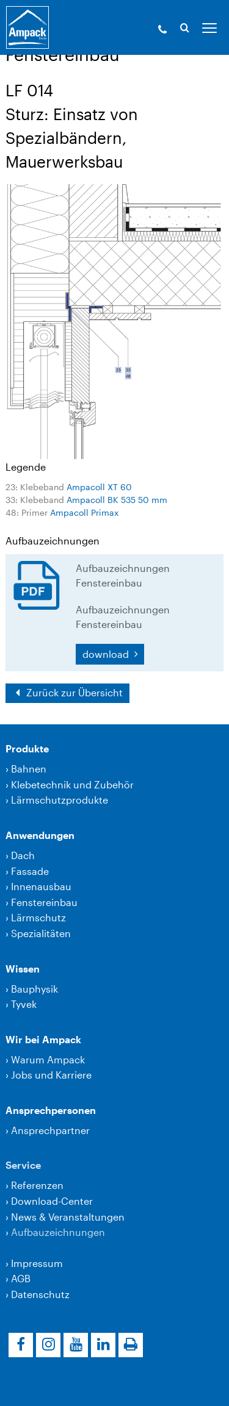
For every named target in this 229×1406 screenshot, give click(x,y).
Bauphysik (34, 988)
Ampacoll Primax (84, 512)
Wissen (22, 968)
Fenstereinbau (44, 902)
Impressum (37, 1263)
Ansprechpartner (50, 1130)
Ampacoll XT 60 (99, 487)
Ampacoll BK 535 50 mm (117, 499)
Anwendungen (40, 835)
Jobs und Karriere (51, 1074)
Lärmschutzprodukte (59, 799)
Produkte (27, 748)
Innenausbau (41, 886)
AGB (21, 1278)
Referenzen (37, 1185)
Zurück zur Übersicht (73, 692)
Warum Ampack (48, 1059)
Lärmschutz (38, 917)
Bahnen (28, 768)
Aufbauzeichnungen (58, 1232)
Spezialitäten (41, 933)
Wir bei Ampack (43, 1039)
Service (23, 1165)
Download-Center (52, 1201)
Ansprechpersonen (50, 1110)
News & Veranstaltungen (68, 1216)
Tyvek (24, 1004)
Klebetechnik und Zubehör (72, 784)
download (106, 654)
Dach (23, 855)
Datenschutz (40, 1294)
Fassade (30, 871)
